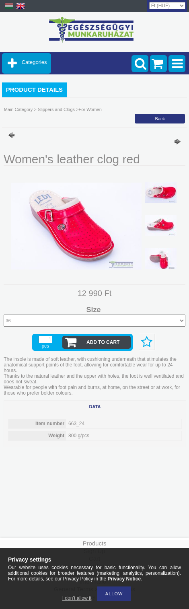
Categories (34, 62)
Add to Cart (102, 342)
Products (94, 543)
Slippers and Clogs (56, 109)
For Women (90, 109)
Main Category (18, 109)
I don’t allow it (77, 598)
